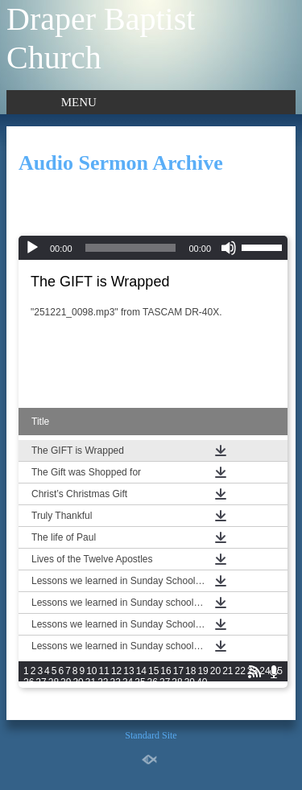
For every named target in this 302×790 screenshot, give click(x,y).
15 (153, 671)
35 (139, 682)
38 (177, 682)
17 (178, 671)
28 (53, 682)
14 (141, 671)
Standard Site (150, 735)
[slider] (130, 248)
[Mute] (229, 248)
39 (189, 682)
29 (65, 682)
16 (165, 671)
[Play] (32, 248)
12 (116, 671)
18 (190, 671)
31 (90, 682)
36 (152, 682)
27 (40, 682)
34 (127, 682)
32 (102, 682)
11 (104, 671)
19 (202, 671)
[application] (153, 248)
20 (215, 671)
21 (227, 671)
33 (115, 682)
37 (164, 682)
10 (91, 671)
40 (202, 682)
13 (128, 671)
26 (28, 682)
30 (77, 682)
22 (240, 671)
